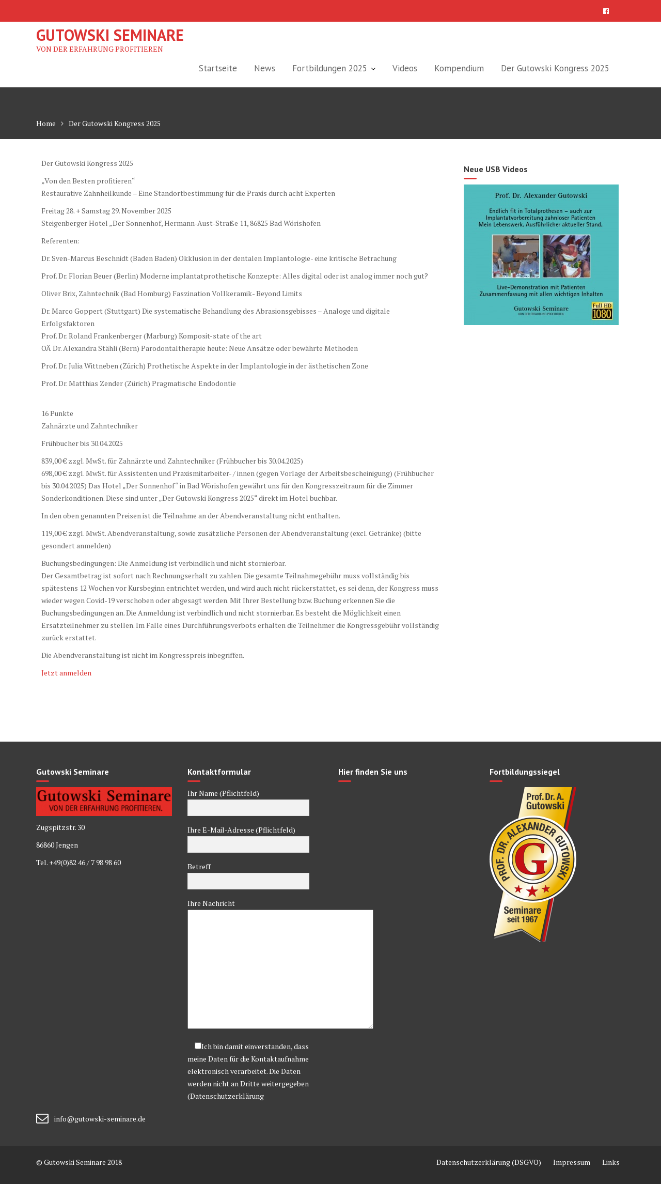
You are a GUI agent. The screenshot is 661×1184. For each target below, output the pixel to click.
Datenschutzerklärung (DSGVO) (488, 1162)
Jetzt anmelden (66, 673)
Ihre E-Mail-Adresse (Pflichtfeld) (248, 837)
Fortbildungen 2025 (329, 68)
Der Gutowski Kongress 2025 (555, 68)
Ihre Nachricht (248, 964)
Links (611, 1162)
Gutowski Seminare (110, 35)
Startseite (218, 68)
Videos (404, 68)
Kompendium (459, 68)
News (264, 68)
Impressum (571, 1162)
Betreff (248, 874)
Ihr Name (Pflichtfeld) (248, 800)
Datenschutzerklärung (227, 1096)
